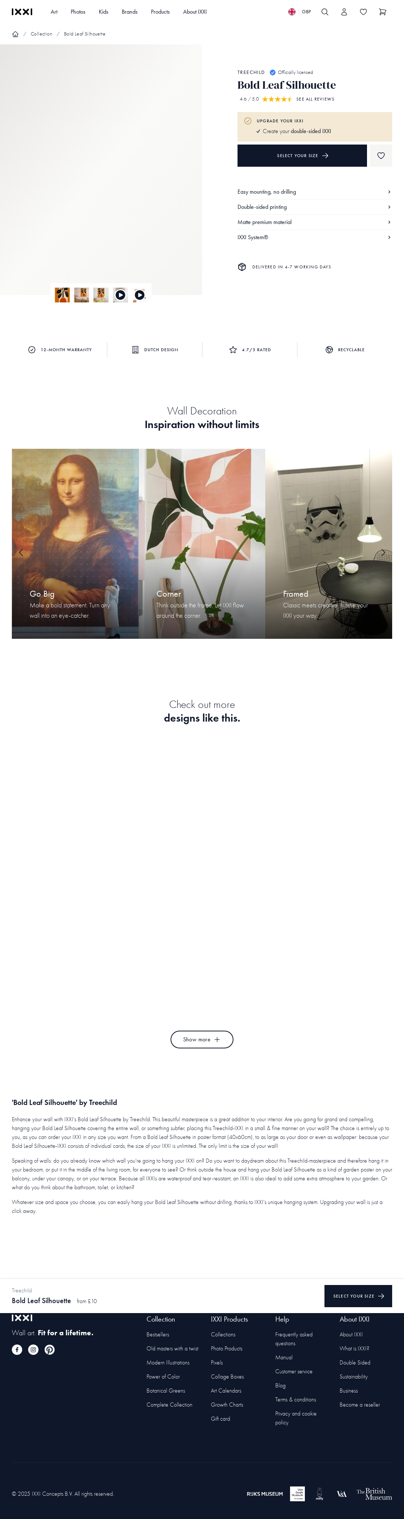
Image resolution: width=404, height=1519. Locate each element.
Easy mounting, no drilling (315, 191)
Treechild (251, 72)
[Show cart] (382, 11)
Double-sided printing (315, 206)
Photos (78, 11)
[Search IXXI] (324, 11)
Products (160, 11)
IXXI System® (315, 237)
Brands (130, 11)
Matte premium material (315, 222)
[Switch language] (299, 11)
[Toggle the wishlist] (363, 11)
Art (54, 11)
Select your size (303, 155)
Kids (103, 11)
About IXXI (195, 11)
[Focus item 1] (101, 176)
